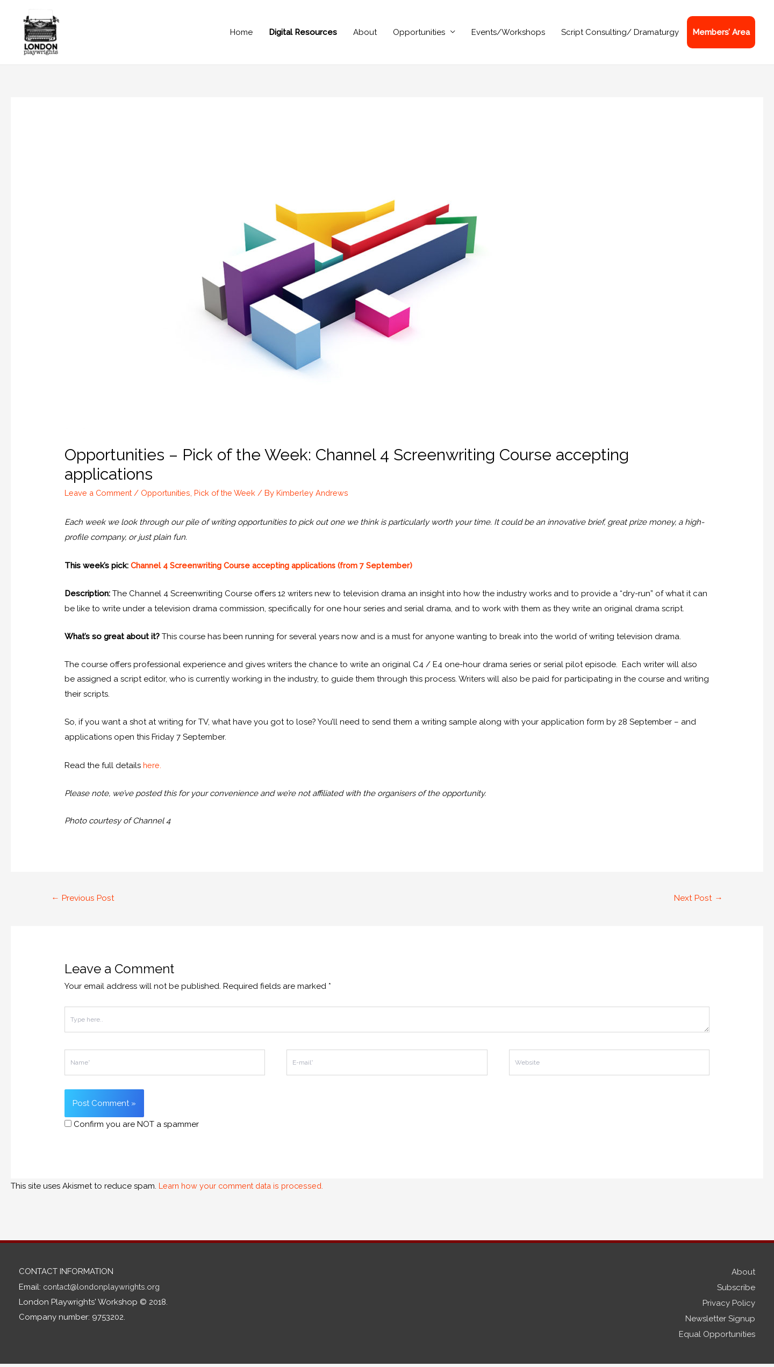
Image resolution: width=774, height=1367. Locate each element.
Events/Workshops (508, 36)
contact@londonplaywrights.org (105, 1293)
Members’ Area (721, 36)
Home (241, 36)
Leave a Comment (99, 500)
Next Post (697, 904)
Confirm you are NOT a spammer (131, 1131)
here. (152, 771)
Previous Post (84, 904)
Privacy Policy (729, 1308)
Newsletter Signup (720, 1322)
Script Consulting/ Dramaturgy (620, 36)
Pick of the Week (231, 500)
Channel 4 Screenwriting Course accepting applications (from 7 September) (274, 572)
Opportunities (419, 36)
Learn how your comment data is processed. (244, 1192)
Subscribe (736, 1293)
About (365, 36)
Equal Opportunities (717, 1337)
